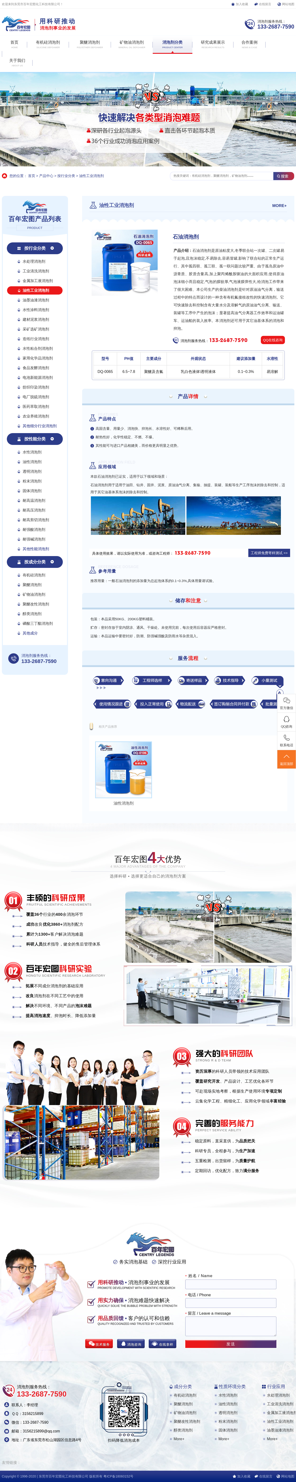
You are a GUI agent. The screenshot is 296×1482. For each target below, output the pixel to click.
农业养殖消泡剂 (36, 416)
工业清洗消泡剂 (36, 271)
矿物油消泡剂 (34, 594)
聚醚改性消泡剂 (36, 604)
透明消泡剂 (32, 471)
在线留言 (265, 4)
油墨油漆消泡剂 (36, 300)
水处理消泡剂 (34, 261)
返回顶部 (286, 759)
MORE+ (279, 205)
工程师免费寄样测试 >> (269, 553)
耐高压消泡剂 (34, 510)
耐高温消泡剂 (34, 500)
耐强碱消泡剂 (34, 539)
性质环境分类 (232, 1386)
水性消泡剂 (32, 452)
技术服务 (103, 1344)
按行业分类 (66, 176)
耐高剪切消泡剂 (36, 520)
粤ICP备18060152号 (118, 1476)
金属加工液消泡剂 (38, 281)
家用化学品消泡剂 (38, 358)
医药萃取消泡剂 (36, 407)
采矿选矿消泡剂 (36, 329)
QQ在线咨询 (273, 340)
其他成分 (30, 633)
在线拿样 (166, 1344)
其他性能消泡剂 (36, 549)
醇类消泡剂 (32, 614)
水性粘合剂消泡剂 (38, 348)
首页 (31, 176)
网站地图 (288, 4)
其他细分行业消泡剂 (40, 426)
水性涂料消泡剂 (36, 310)
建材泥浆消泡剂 (36, 319)
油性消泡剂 (32, 462)
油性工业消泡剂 (91, 176)
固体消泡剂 (32, 491)
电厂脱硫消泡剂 (36, 397)
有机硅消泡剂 (34, 575)
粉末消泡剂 (32, 481)
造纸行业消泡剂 (36, 339)
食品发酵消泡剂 (36, 368)
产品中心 (46, 176)
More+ (179, 1439)
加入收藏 (242, 4)
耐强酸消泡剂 (34, 530)
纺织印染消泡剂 (36, 387)
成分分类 (183, 1386)
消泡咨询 (134, 1344)
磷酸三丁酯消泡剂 (38, 623)
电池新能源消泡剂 (38, 378)
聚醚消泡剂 (32, 585)
